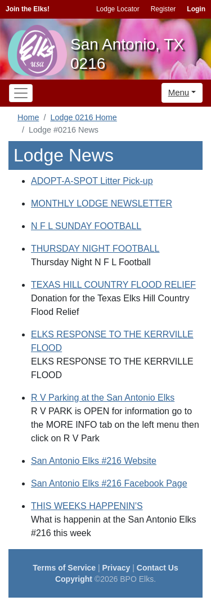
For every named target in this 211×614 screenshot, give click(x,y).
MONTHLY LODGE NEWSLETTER (101, 203)
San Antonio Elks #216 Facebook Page (109, 483)
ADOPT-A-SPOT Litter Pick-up (92, 181)
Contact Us (157, 567)
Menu (179, 92)
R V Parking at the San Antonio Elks (102, 397)
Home (28, 117)
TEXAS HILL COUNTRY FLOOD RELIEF (113, 285)
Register (163, 9)
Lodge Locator (118, 9)
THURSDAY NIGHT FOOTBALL (95, 248)
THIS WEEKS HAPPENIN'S (87, 506)
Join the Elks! (28, 9)
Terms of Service (64, 567)
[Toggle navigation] (21, 93)
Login (196, 9)
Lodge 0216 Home (83, 117)
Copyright (73, 579)
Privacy (116, 567)
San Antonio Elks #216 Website (93, 461)
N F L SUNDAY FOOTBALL (86, 226)
